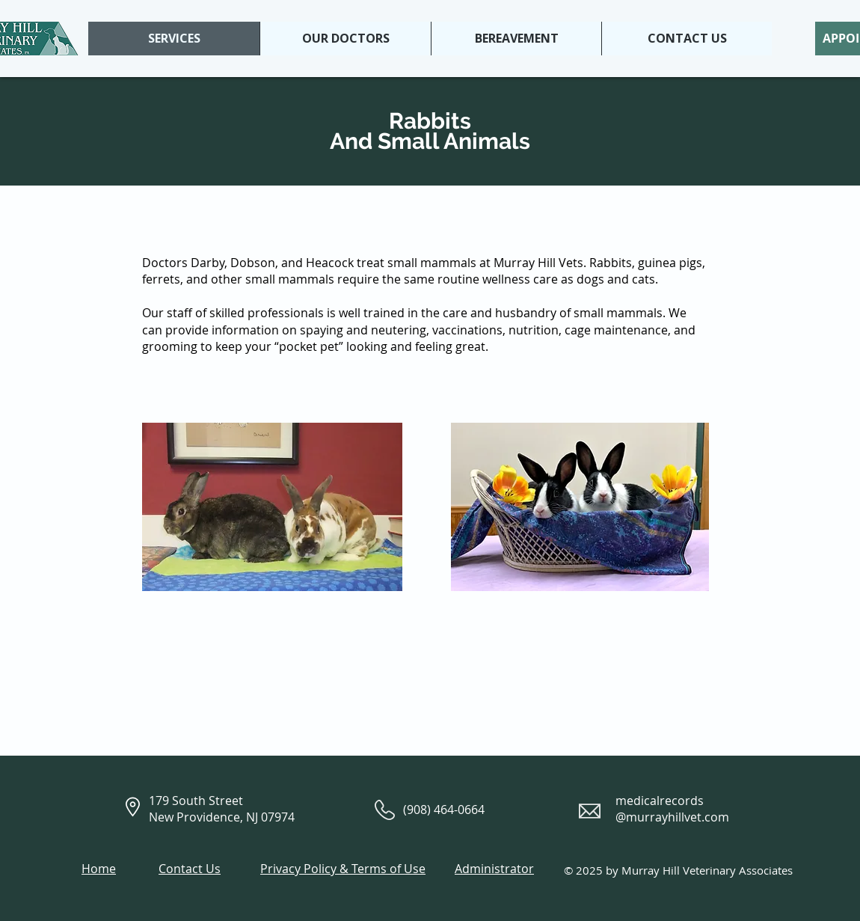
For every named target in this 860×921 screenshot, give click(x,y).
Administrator (494, 868)
